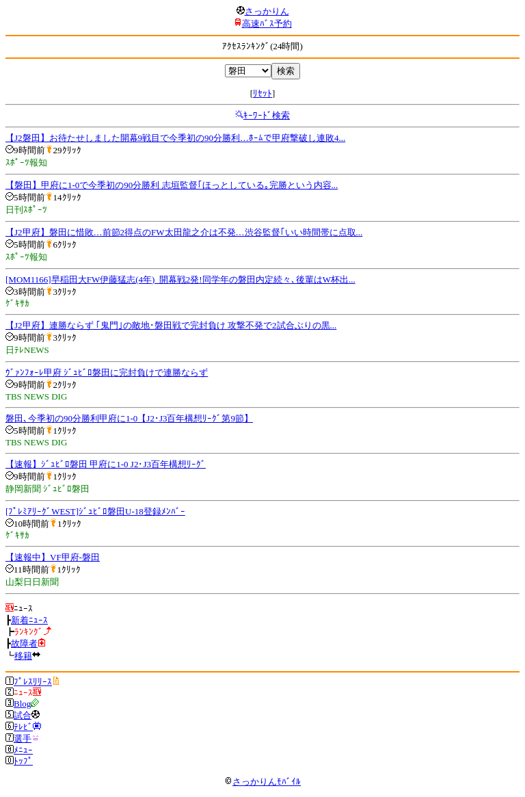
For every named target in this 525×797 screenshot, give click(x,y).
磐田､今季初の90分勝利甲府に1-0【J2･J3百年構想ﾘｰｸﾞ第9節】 (129, 418)
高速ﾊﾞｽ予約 (267, 23)
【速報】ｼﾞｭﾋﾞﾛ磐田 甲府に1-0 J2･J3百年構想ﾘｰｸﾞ (105, 464)
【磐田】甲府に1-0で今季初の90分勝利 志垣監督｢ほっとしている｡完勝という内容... (171, 185)
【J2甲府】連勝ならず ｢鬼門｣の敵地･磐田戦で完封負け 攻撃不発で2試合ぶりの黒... (170, 325)
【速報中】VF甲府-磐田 (52, 557)
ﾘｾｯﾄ (262, 93)
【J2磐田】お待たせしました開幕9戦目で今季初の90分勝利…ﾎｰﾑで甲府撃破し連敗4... (175, 138)
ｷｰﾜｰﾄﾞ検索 (266, 115)
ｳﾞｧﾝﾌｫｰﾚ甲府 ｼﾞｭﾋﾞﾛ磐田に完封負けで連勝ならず (106, 372)
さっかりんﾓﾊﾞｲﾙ (262, 781)
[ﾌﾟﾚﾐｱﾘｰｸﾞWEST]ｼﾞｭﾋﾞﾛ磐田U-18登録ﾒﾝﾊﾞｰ (95, 511)
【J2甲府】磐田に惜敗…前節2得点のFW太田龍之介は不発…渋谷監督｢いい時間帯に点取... (183, 232)
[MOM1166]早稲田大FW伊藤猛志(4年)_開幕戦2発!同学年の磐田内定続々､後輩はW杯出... (180, 279)
